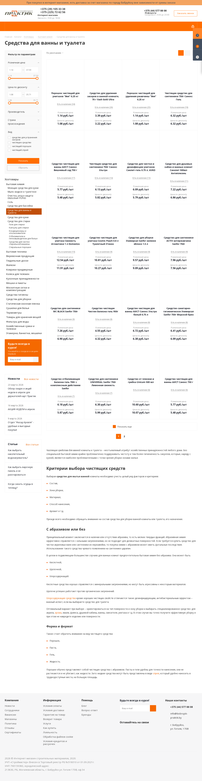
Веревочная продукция (20, 256)
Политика (10, 723)
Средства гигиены (17, 294)
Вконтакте (123, 730)
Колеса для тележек (17, 274)
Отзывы (9, 727)
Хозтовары (11, 179)
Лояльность (50, 732)
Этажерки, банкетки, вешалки (24, 333)
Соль (10, 201)
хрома (58, 612)
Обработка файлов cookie (58, 736)
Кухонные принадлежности (22, 278)
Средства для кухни (18, 217)
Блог (84, 705)
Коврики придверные (19, 269)
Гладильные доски (17, 260)
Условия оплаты (52, 705)
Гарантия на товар (54, 714)
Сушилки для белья (17, 308)
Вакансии (10, 714)
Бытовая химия (15, 184)
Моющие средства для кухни (23, 187)
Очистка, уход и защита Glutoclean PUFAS (20, 197)
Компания (11, 700)
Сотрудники (12, 710)
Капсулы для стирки (19, 227)
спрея (155, 673)
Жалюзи (10, 265)
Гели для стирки (17, 224)
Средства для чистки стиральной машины (19, 242)
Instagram (139, 730)
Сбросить (23, 167)
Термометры (14, 312)
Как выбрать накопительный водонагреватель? (18, 454)
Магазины (11, 719)
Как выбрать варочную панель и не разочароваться (20, 471)
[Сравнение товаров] (197, 55)
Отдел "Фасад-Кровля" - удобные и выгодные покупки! (21, 426)
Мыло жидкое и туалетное (22, 191)
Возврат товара (52, 719)
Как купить (49, 727)
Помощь (87, 700)
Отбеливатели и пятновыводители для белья (23, 237)
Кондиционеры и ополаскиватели (17, 232)
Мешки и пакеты (16, 283)
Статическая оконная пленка (23, 303)
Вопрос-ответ (89, 710)
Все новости (31, 379)
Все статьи (32, 444)
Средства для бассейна (20, 205)
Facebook (131, 730)
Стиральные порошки (20, 247)
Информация (52, 700)
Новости (10, 705)
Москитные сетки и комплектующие (17, 289)
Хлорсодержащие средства (61, 598)
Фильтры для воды (17, 321)
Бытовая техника (16, 251)
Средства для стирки (19, 221)
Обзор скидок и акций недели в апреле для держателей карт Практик (22, 392)
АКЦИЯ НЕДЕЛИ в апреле (21, 409)
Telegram (146, 730)
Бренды (86, 714)
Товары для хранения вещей (23, 317)
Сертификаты (13, 732)
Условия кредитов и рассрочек (55, 743)
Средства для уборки (18, 299)
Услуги (47, 723)
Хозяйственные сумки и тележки (20, 327)
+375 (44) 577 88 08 (155, 10)
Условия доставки (53, 710)
